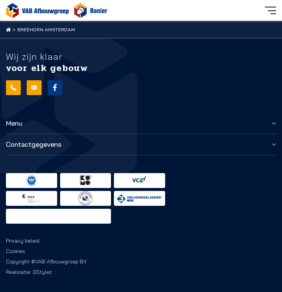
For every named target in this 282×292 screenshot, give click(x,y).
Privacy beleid (22, 240)
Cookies (15, 251)
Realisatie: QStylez (29, 272)
